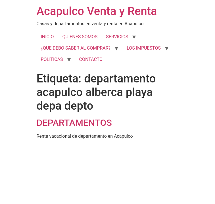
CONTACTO (91, 59)
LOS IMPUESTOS (144, 48)
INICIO (47, 36)
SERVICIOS (117, 36)
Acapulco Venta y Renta (97, 11)
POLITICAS (52, 59)
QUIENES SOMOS (79, 36)
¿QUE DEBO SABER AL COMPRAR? (76, 48)
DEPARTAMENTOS (74, 122)
